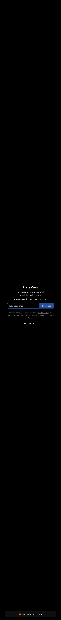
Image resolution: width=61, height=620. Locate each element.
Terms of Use (43, 312)
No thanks (30, 323)
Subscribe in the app (30, 614)
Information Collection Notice (32, 315)
